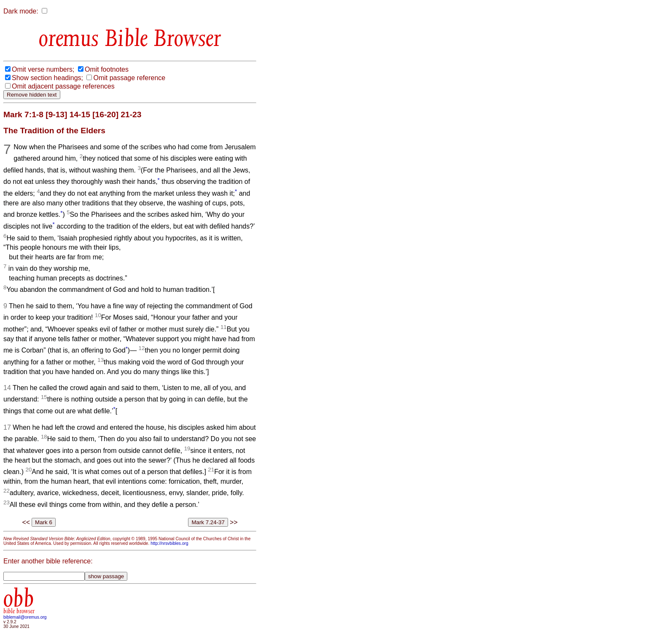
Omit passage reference (129, 77)
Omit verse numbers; (43, 69)
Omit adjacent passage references (63, 86)
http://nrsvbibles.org (169, 543)
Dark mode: (20, 11)
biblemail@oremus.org (25, 617)
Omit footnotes (107, 69)
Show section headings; (47, 77)
